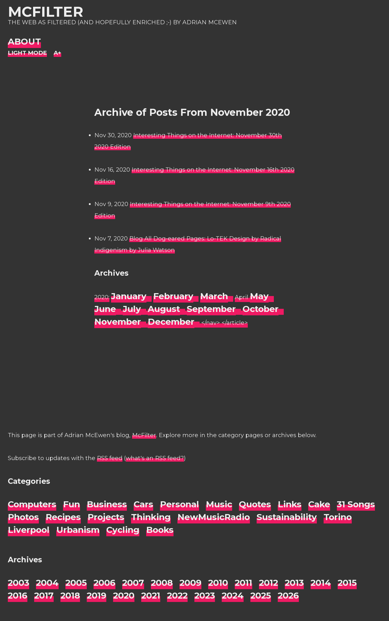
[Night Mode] (27, 53)
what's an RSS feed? (155, 458)
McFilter (45, 11)
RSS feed (109, 458)
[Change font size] (57, 53)
